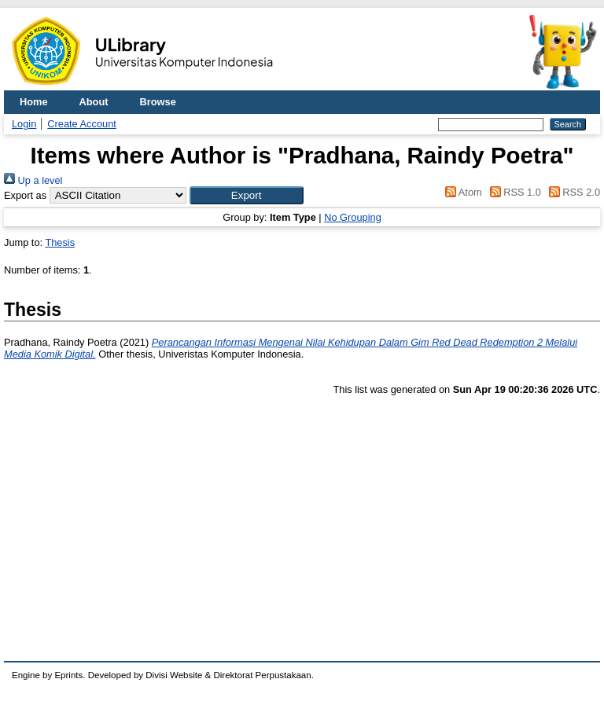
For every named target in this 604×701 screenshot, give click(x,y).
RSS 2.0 (571, 192)
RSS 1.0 (512, 192)
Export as (25, 195)
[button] (247, 195)
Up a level (33, 180)
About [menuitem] (94, 102)
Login (24, 124)
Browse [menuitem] (158, 102)
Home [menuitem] (34, 102)
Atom (461, 192)
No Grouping (352, 217)
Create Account (81, 124)
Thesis (60, 242)
